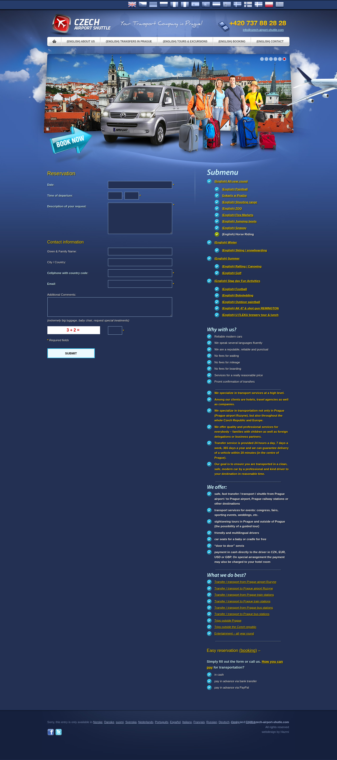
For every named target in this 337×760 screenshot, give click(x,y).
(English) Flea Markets (238, 215)
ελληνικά (279, 4)
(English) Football (234, 289)
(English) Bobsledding (238, 295)
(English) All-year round (231, 181)
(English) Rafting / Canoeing (242, 266)
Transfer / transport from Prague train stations (244, 594)
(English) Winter (226, 242)
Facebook (50, 732)
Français (174, 4)
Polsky (269, 4)
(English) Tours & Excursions (185, 41)
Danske (258, 4)
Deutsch (153, 4)
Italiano (185, 4)
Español (195, 4)
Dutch (216, 4)
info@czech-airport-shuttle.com (263, 29)
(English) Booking (232, 41)
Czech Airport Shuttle (81, 24)
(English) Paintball (235, 189)
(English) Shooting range (239, 202)
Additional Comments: (61, 294)
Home (54, 41)
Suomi (248, 4)
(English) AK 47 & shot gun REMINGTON (250, 308)
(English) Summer (227, 258)
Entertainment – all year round (234, 633)
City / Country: (56, 262)
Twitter (58, 732)
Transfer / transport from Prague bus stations (244, 607)
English (132, 4)
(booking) (248, 650)
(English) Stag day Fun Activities (237, 280)
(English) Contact (270, 41)
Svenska (237, 4)
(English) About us (81, 41)
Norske (227, 4)
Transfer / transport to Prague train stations (243, 601)
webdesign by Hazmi (275, 731)
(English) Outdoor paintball (241, 302)
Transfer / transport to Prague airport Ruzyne (244, 588)
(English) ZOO (232, 208)
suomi (120, 722)
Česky (142, 4)
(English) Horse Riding (238, 234)
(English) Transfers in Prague (129, 41)
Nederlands (145, 722)
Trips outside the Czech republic (235, 627)
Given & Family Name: (62, 251)
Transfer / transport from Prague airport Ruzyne (245, 581)
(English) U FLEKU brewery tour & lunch (250, 314)
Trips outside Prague (228, 620)
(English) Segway (234, 228)
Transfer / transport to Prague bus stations (242, 614)
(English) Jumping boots (239, 221)
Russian (164, 4)
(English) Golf (231, 273)
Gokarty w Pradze (234, 195)
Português (206, 4)
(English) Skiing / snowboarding (244, 250)
